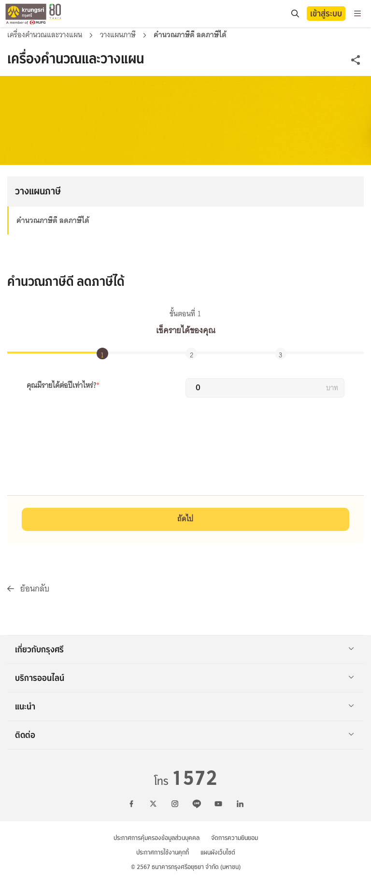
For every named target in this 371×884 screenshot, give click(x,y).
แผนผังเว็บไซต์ (217, 852)
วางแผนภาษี (119, 35)
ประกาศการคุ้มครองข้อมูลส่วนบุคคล (157, 837)
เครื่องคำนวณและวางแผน (45, 35)
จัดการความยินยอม (234, 837)
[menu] (357, 13)
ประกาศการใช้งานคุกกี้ (162, 852)
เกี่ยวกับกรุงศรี (184, 649)
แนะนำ (184, 706)
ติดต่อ (184, 735)
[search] (294, 13)
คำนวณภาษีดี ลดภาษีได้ (52, 220)
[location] (295, 14)
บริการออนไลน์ (184, 678)
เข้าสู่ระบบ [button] (326, 13)
